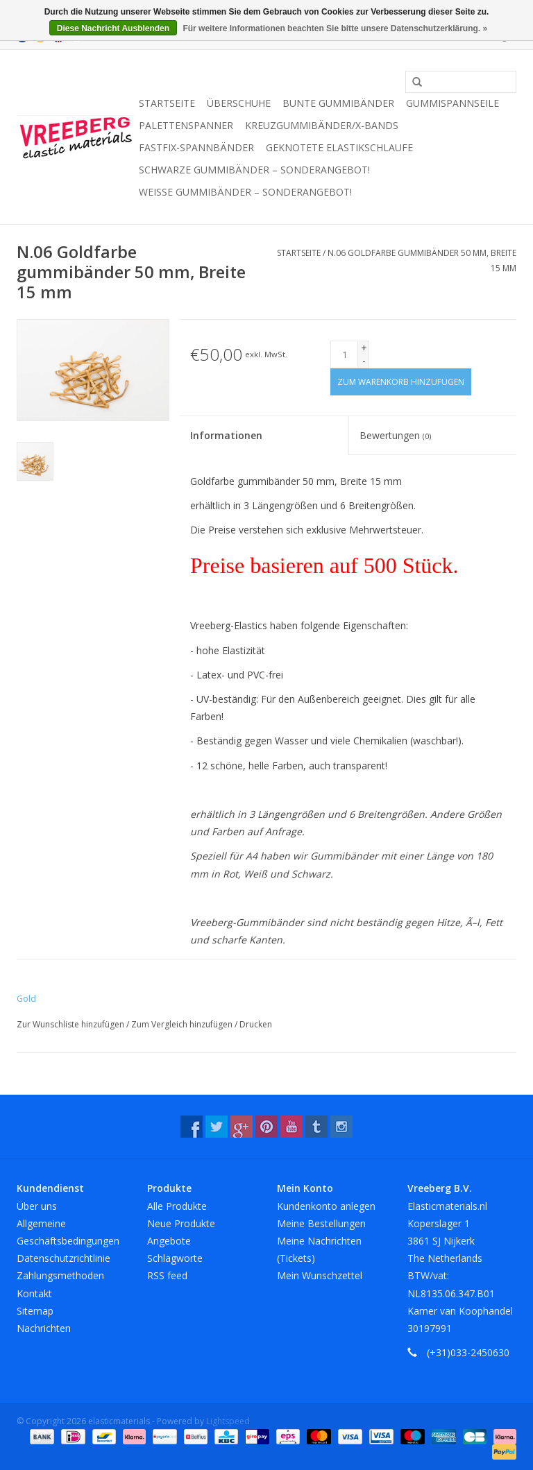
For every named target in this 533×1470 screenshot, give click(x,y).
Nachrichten (44, 1328)
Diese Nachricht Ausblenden (113, 28)
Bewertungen (395, 435)
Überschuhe (239, 103)
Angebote (169, 1240)
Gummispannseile (452, 103)
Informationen (226, 435)
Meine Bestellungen (321, 1223)
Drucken (255, 1024)
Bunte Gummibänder (338, 103)
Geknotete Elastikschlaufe (339, 147)
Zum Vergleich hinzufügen (183, 1024)
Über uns (37, 1206)
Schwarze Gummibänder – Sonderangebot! (254, 169)
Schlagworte (175, 1258)
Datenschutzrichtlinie (63, 1258)
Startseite (167, 103)
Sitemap (35, 1310)
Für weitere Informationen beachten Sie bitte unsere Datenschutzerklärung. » (335, 28)
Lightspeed (228, 1421)
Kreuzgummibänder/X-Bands (321, 125)
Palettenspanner (186, 125)
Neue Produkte (181, 1223)
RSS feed (167, 1275)
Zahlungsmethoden (60, 1275)
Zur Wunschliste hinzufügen (71, 1024)
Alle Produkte (177, 1206)
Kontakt (34, 1293)
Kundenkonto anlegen (326, 1206)
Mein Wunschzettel (319, 1275)
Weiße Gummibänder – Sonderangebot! (245, 191)
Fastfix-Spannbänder (196, 147)
